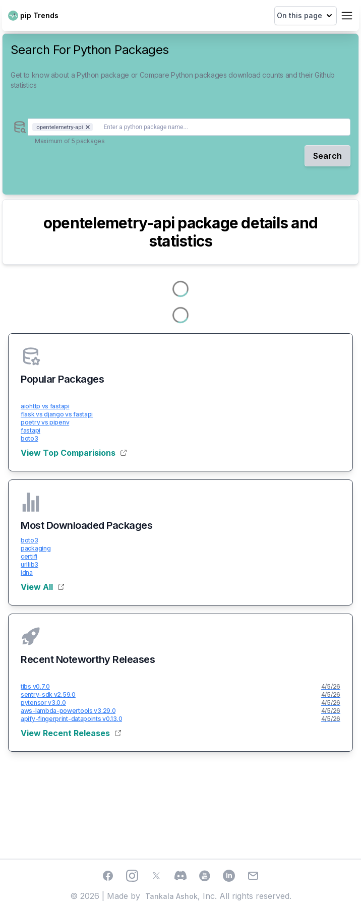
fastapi (30, 430)
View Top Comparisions (74, 453)
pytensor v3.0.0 (43, 702)
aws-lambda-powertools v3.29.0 (68, 710)
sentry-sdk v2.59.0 (48, 694)
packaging (35, 548)
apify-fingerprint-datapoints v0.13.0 (71, 718)
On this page (305, 16)
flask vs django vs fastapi (57, 414)
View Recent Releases (71, 733)
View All (42, 587)
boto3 (29, 438)
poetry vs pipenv (45, 422)
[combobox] (189, 127)
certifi (29, 556)
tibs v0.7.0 (35, 686)
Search (327, 156)
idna (27, 572)
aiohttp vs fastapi (45, 406)
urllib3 (29, 564)
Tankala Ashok (171, 896)
